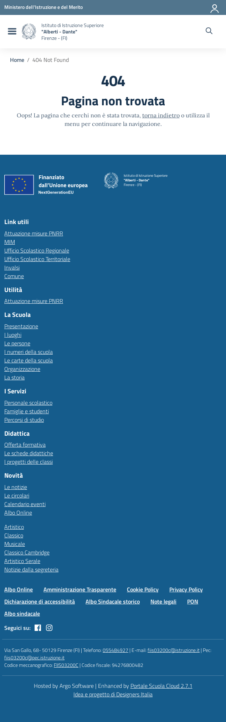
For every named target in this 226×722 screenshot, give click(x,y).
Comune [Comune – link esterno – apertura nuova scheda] (14, 276)
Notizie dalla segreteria (31, 569)
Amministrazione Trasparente (79, 589)
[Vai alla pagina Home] (17, 59)
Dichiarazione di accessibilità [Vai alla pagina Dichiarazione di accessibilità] (39, 601)
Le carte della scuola (28, 360)
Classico (13, 535)
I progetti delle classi (28, 461)
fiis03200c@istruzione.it (174, 650)
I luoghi (12, 334)
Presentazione (21, 326)
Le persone (17, 343)
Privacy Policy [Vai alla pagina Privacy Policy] (186, 589)
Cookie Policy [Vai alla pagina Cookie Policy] (143, 589)
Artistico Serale (22, 561)
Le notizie (15, 487)
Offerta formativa (25, 444)
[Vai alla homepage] (29, 31)
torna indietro (161, 115)
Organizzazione (22, 369)
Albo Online (18, 512)
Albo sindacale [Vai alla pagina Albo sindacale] (22, 613)
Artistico (14, 526)
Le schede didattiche (28, 453)
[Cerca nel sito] (209, 31)
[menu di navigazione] (11, 31)
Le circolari (16, 495)
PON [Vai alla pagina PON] (192, 601)
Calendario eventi (25, 504)
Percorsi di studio (24, 419)
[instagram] (49, 627)
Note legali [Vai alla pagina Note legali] (163, 601)
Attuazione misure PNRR (33, 233)
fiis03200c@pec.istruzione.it (34, 657)
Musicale (14, 544)
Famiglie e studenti (26, 411)
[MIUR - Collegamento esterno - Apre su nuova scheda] (43, 7)
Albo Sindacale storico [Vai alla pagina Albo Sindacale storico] (113, 601)
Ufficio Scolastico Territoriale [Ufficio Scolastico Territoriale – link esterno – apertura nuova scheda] (37, 259)
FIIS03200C (66, 665)
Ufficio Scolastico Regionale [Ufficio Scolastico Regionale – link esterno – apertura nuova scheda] (36, 250)
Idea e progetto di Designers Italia (113, 694)
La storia (14, 377)
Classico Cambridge (27, 552)
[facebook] (38, 627)
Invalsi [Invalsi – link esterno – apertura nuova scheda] (12, 267)
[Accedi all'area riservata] (215, 7)
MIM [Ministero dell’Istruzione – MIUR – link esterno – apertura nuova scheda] (9, 242)
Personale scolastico (28, 402)
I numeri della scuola (28, 351)
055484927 (115, 650)
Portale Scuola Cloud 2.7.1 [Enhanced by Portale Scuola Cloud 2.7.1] (161, 685)
